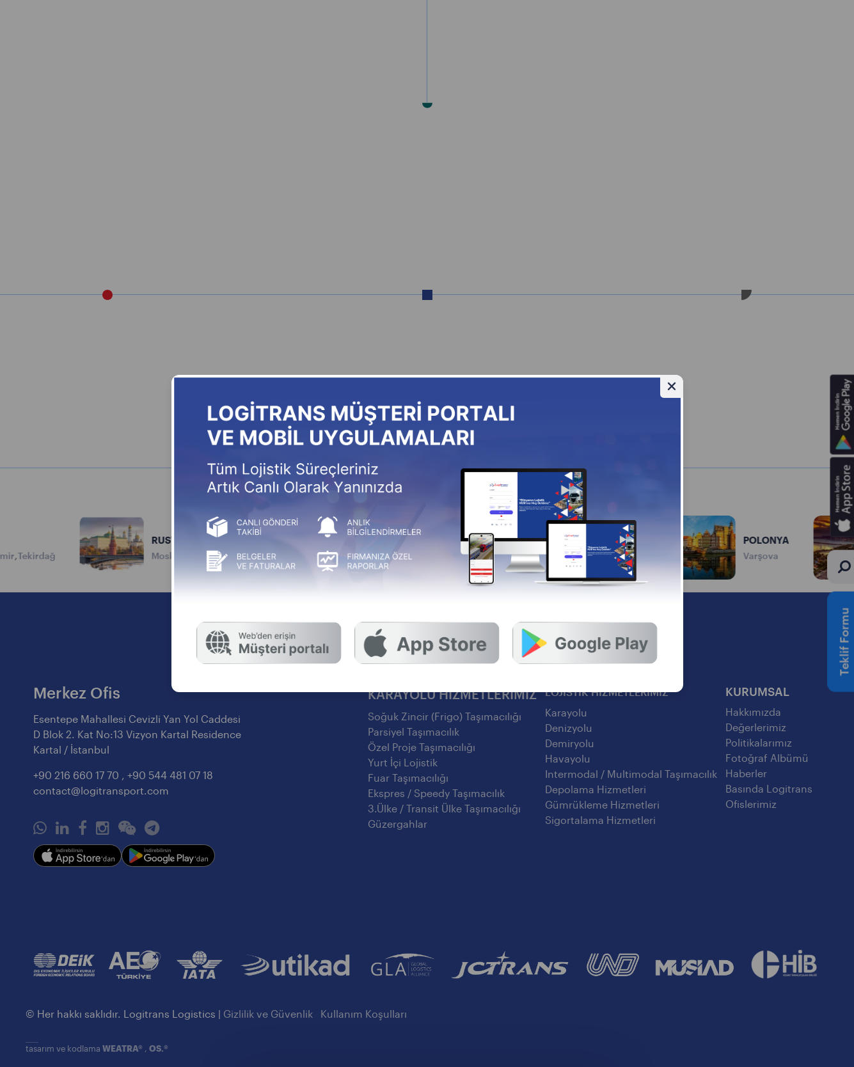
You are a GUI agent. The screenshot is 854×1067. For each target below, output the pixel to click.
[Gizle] (671, 386)
